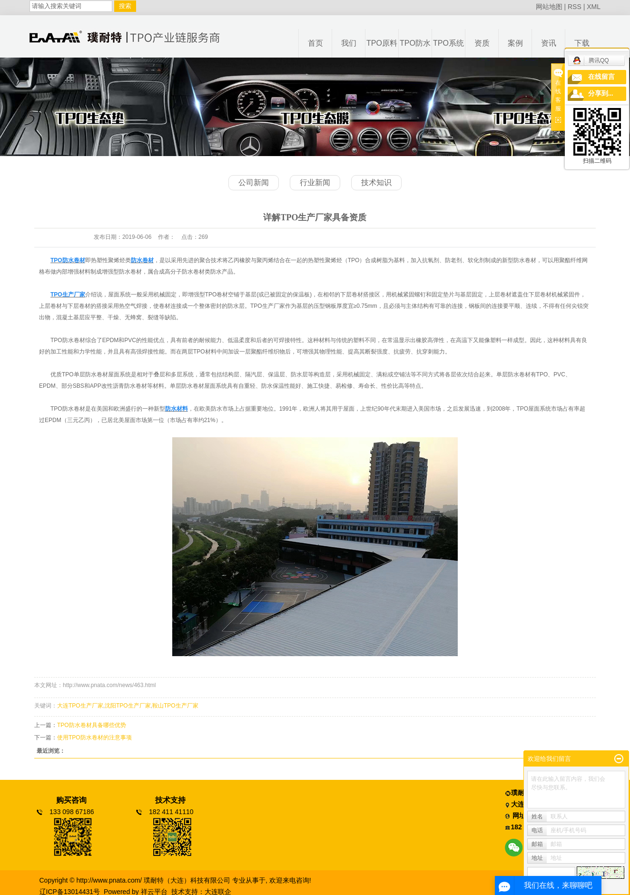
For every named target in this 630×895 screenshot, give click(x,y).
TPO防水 (415, 43)
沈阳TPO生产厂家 (128, 705)
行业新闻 (315, 182)
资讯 (548, 43)
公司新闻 (253, 182)
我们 (348, 43)
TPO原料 (381, 43)
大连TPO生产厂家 (80, 705)
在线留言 (601, 76)
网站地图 (549, 6)
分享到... (600, 93)
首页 (315, 43)
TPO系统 (448, 43)
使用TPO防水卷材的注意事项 (94, 737)
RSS (574, 6)
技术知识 (376, 182)
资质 (482, 43)
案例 (515, 43)
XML (593, 6)
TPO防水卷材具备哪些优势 (91, 725)
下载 (582, 43)
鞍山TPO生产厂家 (175, 705)
